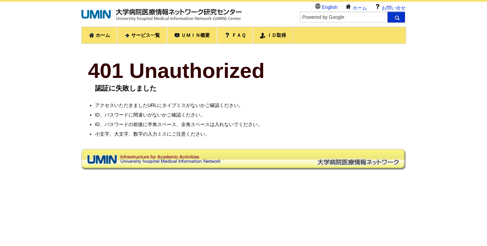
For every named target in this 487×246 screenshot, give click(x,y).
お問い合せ (390, 7)
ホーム (356, 7)
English (326, 6)
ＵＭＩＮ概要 (192, 35)
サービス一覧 (142, 35)
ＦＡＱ (235, 35)
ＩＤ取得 (273, 35)
